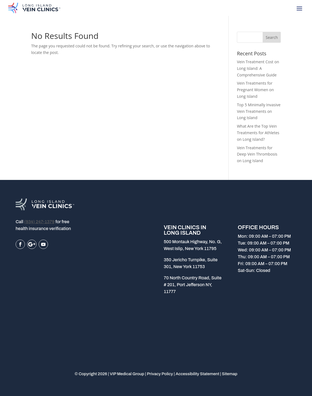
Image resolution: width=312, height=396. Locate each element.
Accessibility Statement (197, 374)
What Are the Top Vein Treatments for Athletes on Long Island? (258, 133)
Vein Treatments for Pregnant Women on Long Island (255, 90)
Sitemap (229, 374)
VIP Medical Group (127, 374)
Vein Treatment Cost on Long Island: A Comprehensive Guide (258, 68)
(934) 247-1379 (39, 221)
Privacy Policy (160, 374)
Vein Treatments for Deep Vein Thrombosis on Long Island (257, 154)
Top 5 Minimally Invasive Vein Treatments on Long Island (258, 111)
